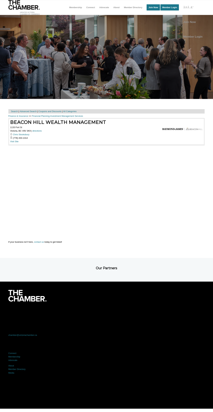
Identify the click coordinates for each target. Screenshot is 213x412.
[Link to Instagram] (145, 311)
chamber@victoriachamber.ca (22, 335)
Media (11, 373)
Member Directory (16, 369)
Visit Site (14, 141)
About (11, 365)
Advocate (12, 360)
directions (37, 131)
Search (14, 111)
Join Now (189, 22)
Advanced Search (28, 111)
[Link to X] (67, 311)
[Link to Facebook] (28, 311)
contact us (39, 242)
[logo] (24, 7)
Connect (12, 353)
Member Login (193, 36)
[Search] (193, 7)
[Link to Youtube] (185, 311)
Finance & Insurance (18, 116)
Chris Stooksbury (21, 134)
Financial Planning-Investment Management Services (57, 116)
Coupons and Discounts (49, 111)
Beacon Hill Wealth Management (58, 122)
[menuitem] (75, 7)
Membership (14, 356)
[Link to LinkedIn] (106, 311)
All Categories (70, 111)
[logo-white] (27, 296)
